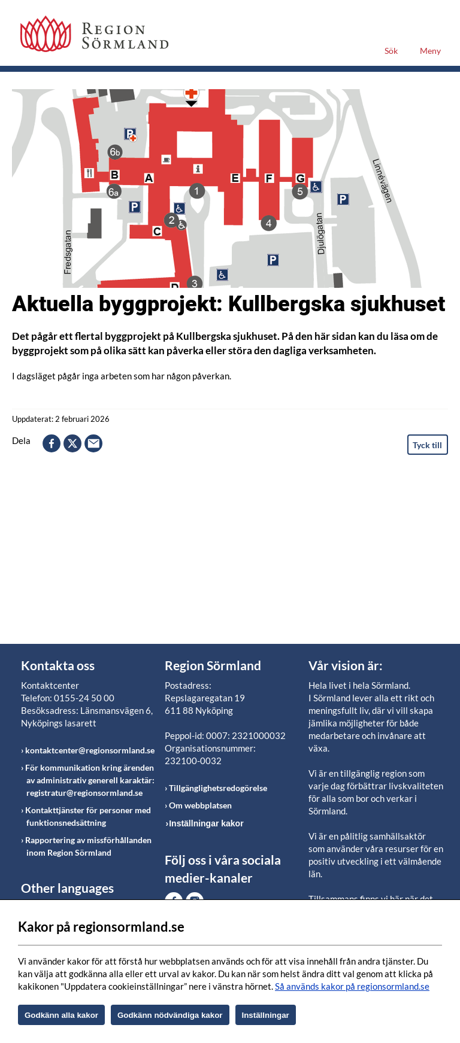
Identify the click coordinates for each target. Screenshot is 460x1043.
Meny (430, 50)
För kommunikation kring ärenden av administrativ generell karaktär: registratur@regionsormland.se (90, 780)
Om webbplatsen (200, 805)
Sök (391, 50)
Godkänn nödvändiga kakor (170, 1015)
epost (93, 443)
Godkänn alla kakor (61, 1015)
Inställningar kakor (206, 823)
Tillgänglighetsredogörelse (218, 788)
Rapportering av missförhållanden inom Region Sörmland (88, 846)
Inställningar (265, 1015)
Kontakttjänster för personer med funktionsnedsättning (88, 816)
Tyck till (427, 445)
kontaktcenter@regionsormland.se (90, 750)
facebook (51, 443)
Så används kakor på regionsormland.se (352, 986)
